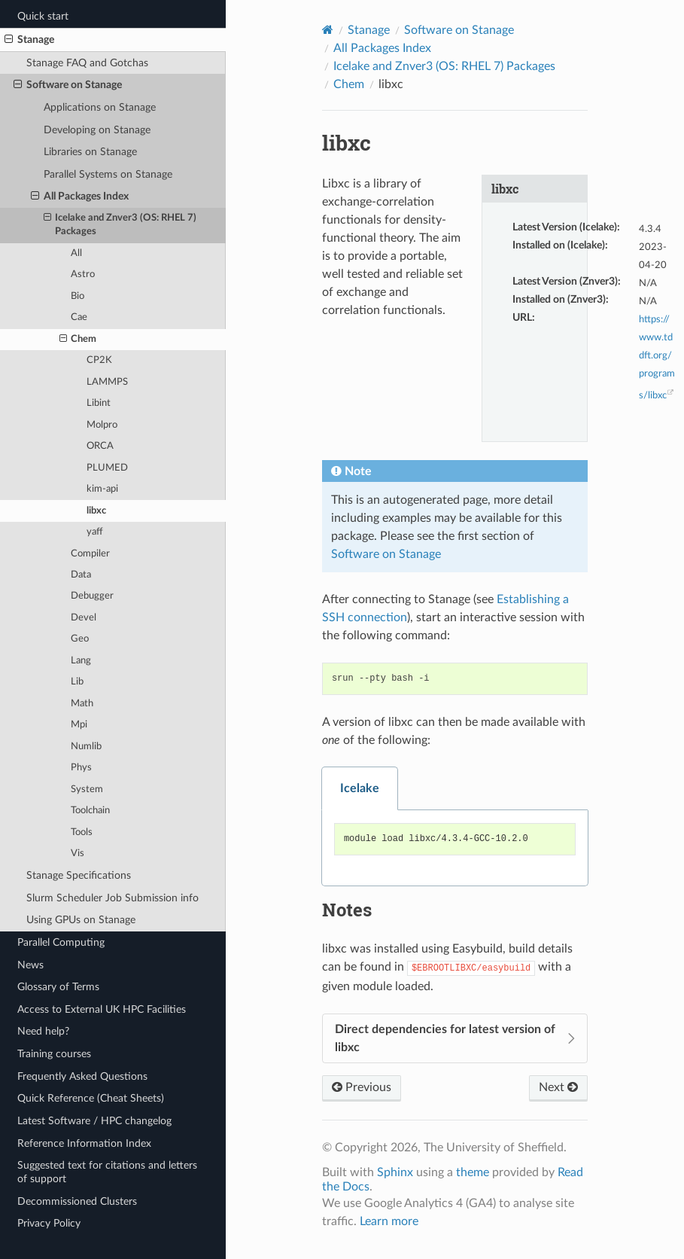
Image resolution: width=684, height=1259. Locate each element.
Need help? (43, 1031)
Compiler (90, 554)
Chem (78, 339)
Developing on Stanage (97, 130)
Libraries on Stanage (90, 151)
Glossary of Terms (58, 986)
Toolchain (90, 810)
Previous (361, 1087)
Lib (77, 682)
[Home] (327, 29)
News (30, 965)
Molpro (102, 425)
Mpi (79, 725)
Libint (99, 403)
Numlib (86, 746)
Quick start (42, 16)
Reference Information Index (84, 1143)
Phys (81, 768)
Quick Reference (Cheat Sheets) (90, 1098)
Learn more (389, 1221)
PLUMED (107, 468)
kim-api (102, 489)
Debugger (92, 596)
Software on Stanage (68, 85)
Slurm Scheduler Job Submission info (112, 898)
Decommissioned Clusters (77, 1201)
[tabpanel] (454, 848)
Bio (77, 296)
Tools (82, 832)
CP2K (99, 360)
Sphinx (395, 1172)
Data (81, 575)
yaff (95, 532)
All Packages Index (80, 196)
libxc (96, 511)
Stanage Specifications (78, 875)
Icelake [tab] (359, 788)
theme (472, 1172)
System (87, 789)
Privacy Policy (49, 1223)
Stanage (29, 40)
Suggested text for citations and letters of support (107, 1172)
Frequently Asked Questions (82, 1076)
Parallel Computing (61, 942)
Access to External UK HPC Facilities (101, 1009)
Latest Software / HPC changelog (94, 1120)
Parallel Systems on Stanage (108, 174)
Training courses (54, 1053)
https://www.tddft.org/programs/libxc (657, 358)
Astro (83, 274)
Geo (80, 639)
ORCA (100, 446)
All (76, 253)
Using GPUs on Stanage (80, 919)
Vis (77, 853)
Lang (81, 661)
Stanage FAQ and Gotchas (87, 63)
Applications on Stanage (100, 107)
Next (558, 1087)
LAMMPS (107, 382)
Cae (79, 317)
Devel (83, 618)
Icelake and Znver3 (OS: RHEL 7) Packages (120, 224)
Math (82, 704)
